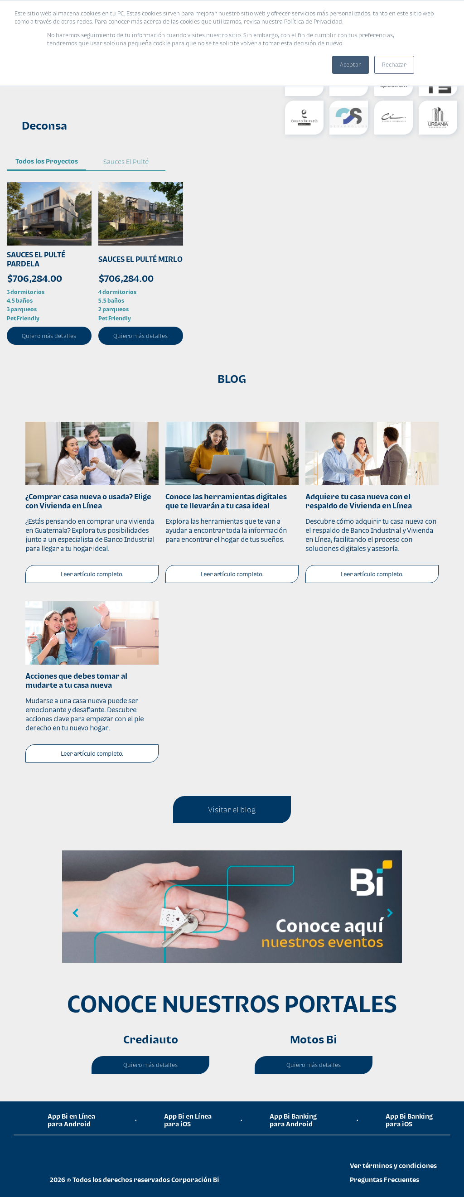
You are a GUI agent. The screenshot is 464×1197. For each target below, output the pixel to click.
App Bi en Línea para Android (71, 1120)
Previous (75, 913)
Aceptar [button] (350, 64)
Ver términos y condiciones (393, 1165)
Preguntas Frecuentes (384, 1179)
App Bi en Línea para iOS (188, 1120)
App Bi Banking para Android (293, 1120)
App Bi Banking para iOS (409, 1120)
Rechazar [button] (394, 64)
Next (388, 913)
